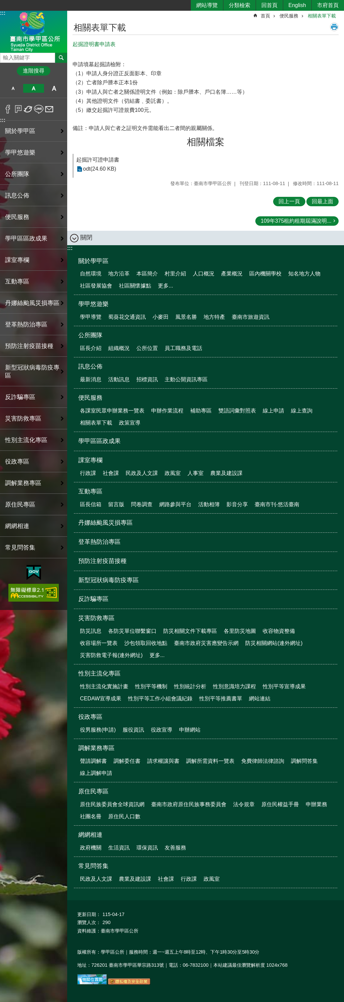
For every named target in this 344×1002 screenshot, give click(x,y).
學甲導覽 (90, 317)
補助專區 (201, 410)
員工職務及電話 (183, 348)
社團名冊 (90, 816)
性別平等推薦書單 (220, 698)
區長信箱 (90, 504)
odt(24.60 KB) (99, 169)
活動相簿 (209, 504)
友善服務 (175, 848)
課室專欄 (90, 460)
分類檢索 (239, 5)
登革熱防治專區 (26, 324)
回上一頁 (289, 201)
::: (2, 13)
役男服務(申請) (98, 730)
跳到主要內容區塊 (3, 3)
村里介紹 (175, 273)
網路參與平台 (175, 504)
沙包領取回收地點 (145, 643)
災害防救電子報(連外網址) (111, 655)
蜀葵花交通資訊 (127, 317)
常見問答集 (93, 866)
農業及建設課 (226, 473)
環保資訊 (147, 848)
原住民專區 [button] (20, 504)
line (39, 109)
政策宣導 (129, 423)
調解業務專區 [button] (23, 483)
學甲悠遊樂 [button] (20, 152)
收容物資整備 (279, 631)
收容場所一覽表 (99, 643)
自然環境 (90, 273)
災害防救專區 (96, 618)
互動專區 (90, 491)
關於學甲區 (93, 261)
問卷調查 (142, 504)
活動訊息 (119, 379)
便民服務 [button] (17, 217)
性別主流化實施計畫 (104, 686)
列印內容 (334, 27)
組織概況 (119, 348)
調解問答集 (304, 761)
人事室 (195, 473)
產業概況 (232, 273)
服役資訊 (133, 730)
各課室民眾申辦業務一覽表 (112, 410)
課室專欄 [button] (17, 260)
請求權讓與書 (163, 761)
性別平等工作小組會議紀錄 (160, 698)
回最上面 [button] (322, 201)
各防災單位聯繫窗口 (132, 631)
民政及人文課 (142, 473)
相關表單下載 (322, 15)
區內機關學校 (265, 273)
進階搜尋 (33, 71)
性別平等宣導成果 (284, 686)
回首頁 (269, 5)
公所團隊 (90, 335)
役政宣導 (161, 730)
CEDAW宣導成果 (100, 698)
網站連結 (259, 698)
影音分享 (237, 504)
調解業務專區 (96, 748)
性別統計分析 (190, 686)
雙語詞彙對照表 (237, 410)
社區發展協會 (96, 286)
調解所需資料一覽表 (210, 761)
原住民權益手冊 (280, 804)
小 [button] (13, 88)
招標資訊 (147, 379)
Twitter (28, 109)
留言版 (116, 504)
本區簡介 (147, 273)
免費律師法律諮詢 (262, 761)
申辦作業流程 (167, 410)
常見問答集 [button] (20, 547)
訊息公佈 (90, 366)
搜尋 (5, 56)
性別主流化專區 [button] (26, 440)
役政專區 (90, 716)
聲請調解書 (93, 761)
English (297, 5)
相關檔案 (205, 142)
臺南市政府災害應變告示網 (206, 643)
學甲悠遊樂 (93, 304)
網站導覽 (207, 5)
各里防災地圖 (240, 631)
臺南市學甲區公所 (33, 31)
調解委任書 (127, 761)
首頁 (265, 15)
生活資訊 (119, 848)
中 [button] (33, 88)
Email (49, 109)
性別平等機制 (151, 686)
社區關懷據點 (135, 286)
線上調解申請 (96, 773)
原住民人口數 (124, 816)
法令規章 (244, 804)
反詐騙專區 (20, 397)
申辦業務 (316, 804)
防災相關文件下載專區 (190, 631)
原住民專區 (93, 791)
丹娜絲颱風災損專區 (32, 303)
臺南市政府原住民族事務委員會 (188, 804)
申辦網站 (190, 730)
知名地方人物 (304, 273)
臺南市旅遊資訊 (250, 317)
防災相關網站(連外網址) (274, 643)
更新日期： (89, 914)
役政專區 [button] (17, 461)
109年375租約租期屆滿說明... (296, 221)
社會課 (111, 473)
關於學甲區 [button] (20, 131)
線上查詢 (301, 410)
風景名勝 (186, 317)
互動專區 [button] (17, 281)
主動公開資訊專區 (186, 379)
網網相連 (90, 834)
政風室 (173, 473)
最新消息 (90, 379)
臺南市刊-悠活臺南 (277, 504)
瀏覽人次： (89, 922)
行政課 (88, 473)
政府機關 (90, 848)
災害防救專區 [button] (23, 418)
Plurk (18, 109)
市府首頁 (328, 5)
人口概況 (203, 273)
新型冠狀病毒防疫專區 (32, 371)
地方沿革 (119, 273)
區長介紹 (90, 348)
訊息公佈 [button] (17, 195)
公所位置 (147, 348)
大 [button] (54, 88)
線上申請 (273, 410)
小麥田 (161, 317)
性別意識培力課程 (234, 686)
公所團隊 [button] (17, 174)
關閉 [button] (86, 237)
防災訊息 (90, 631)
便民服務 (289, 15)
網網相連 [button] (17, 526)
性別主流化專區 (99, 673)
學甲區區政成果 (26, 238)
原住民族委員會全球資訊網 (112, 804)
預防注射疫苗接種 (29, 346)
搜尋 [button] (61, 58)
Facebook (8, 109)
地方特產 (214, 317)
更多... (165, 286)
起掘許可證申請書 (97, 160)
